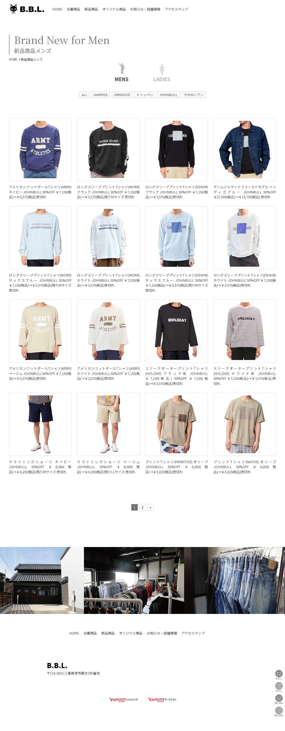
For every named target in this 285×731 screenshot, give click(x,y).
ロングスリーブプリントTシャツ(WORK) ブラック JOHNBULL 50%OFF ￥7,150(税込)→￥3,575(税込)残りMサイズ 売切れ (108, 191)
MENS (121, 78)
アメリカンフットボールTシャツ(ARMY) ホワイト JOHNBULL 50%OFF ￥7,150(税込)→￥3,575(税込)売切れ (108, 373)
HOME (57, 9)
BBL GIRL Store (279, 699)
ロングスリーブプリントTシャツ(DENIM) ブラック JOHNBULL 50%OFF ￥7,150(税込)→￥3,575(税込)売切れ (176, 191)
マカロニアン (194, 94)
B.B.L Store (279, 675)
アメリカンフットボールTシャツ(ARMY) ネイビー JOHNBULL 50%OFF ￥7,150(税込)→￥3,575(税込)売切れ (40, 191)
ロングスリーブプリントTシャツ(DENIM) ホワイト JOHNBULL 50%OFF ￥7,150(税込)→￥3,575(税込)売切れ (245, 280)
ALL (84, 94)
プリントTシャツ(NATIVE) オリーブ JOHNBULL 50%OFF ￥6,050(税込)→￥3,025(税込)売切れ (245, 466)
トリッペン (144, 94)
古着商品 (73, 9)
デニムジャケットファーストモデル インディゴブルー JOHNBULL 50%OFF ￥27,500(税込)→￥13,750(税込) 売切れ (245, 191)
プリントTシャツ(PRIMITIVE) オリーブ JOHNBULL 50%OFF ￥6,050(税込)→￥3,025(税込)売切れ (176, 466)
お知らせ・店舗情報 (145, 9)
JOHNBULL (168, 94)
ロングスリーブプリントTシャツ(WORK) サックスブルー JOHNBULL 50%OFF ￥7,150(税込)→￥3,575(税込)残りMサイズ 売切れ (40, 283)
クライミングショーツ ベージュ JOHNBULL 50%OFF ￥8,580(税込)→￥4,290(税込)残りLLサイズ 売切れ (108, 466)
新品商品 (91, 9)
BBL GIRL (279, 711)
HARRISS (101, 94)
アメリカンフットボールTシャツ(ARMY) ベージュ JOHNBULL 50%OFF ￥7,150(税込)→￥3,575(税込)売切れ (40, 373)
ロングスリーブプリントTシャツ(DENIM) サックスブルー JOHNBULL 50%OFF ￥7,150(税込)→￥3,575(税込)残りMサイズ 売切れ (176, 283)
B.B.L (26, 9)
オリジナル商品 (114, 9)
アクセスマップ (176, 9)
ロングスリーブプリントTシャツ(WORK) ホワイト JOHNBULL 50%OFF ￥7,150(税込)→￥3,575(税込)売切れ (108, 280)
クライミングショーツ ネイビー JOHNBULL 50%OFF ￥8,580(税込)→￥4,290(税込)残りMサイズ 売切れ (40, 466)
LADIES (161, 78)
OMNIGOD (122, 94)
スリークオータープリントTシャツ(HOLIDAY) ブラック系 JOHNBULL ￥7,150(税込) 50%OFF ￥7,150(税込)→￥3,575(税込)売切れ (176, 376)
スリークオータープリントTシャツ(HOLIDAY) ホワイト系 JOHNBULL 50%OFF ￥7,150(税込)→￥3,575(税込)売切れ (245, 376)
